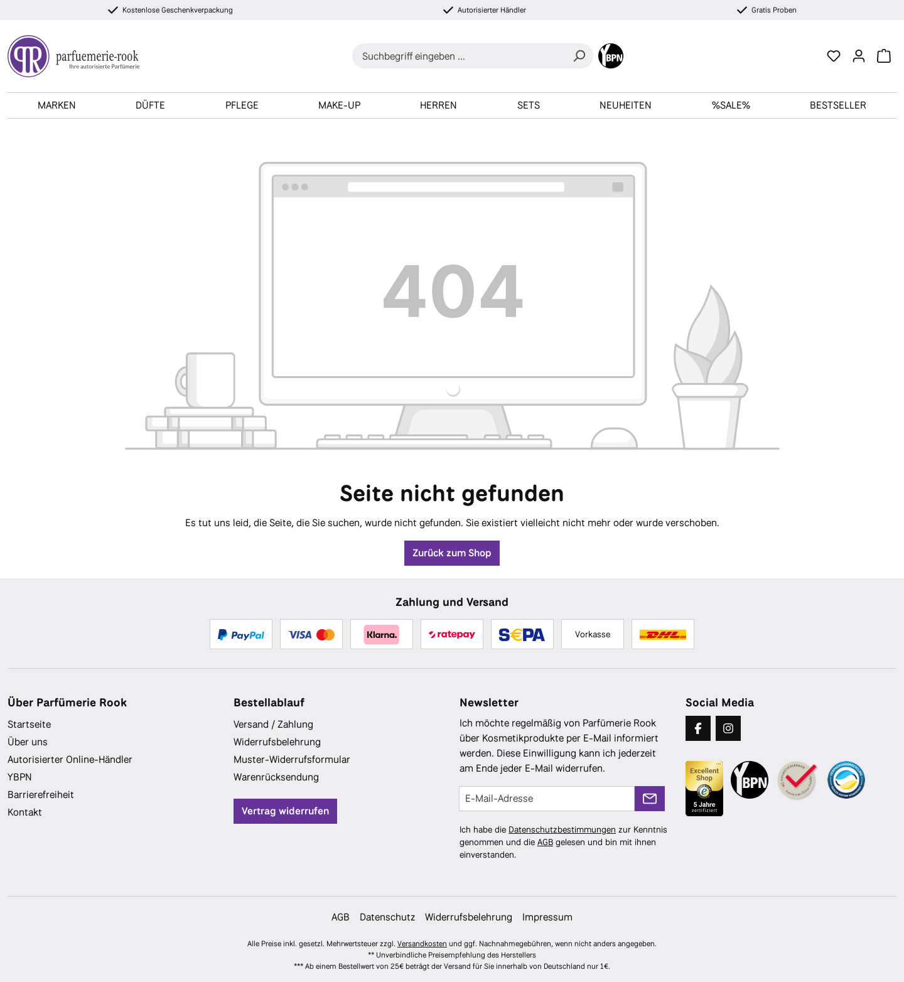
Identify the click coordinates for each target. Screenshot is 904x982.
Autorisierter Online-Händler (70, 759)
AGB (545, 842)
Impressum (547, 917)
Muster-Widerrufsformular (292, 759)
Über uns (28, 741)
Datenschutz (387, 917)
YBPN (20, 777)
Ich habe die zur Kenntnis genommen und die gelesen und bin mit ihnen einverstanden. (563, 842)
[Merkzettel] (833, 55)
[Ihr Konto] (858, 55)
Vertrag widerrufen (285, 810)
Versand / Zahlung (273, 724)
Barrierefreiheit (41, 794)
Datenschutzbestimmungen (562, 829)
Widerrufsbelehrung (277, 741)
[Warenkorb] (883, 55)
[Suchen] (578, 55)
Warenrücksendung (276, 777)
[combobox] (458, 55)
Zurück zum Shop (452, 552)
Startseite (29, 724)
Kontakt (25, 812)
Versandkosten (422, 944)
